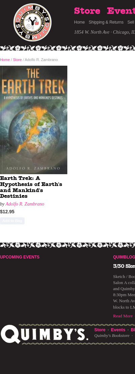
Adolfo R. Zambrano (24, 204)
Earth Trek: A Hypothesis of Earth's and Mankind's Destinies (31, 187)
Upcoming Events (19, 257)
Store (87, 11)
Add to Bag (12, 221)
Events (118, 329)
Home (79, 22)
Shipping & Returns (106, 22)
